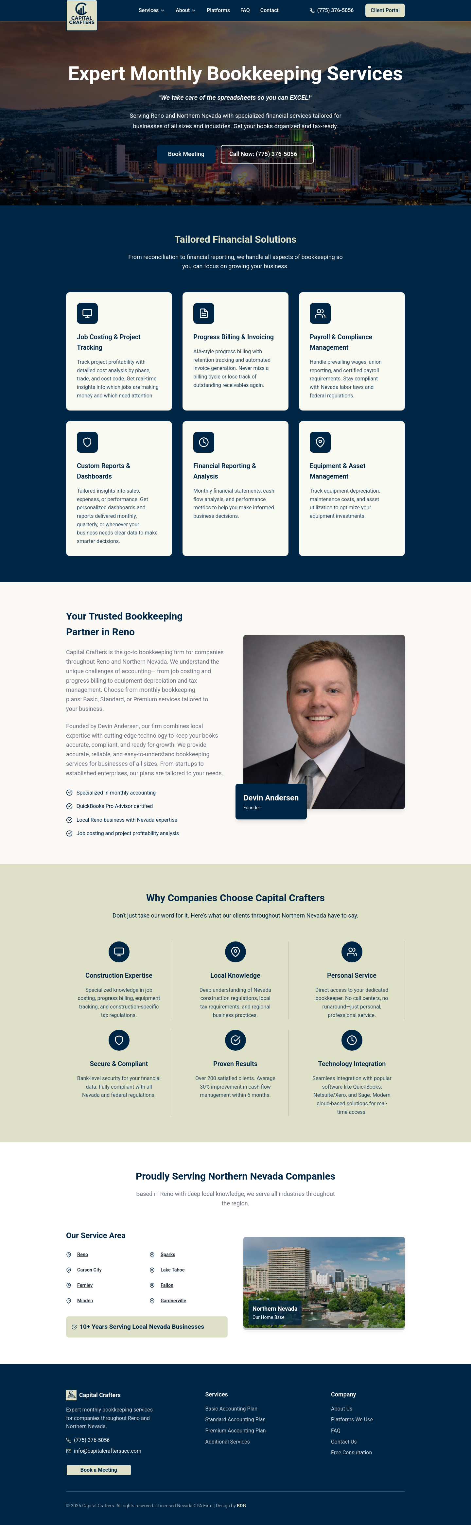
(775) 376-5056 (92, 1440)
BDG (241, 1505)
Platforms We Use (352, 1419)
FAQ (245, 10)
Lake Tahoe (172, 1270)
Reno (82, 1254)
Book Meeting (186, 153)
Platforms (218, 10)
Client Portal (385, 10)
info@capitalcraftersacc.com (107, 1451)
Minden (85, 1301)
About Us (341, 1409)
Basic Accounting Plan (231, 1409)
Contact (269, 10)
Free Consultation (351, 1452)
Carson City (89, 1270)
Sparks (168, 1254)
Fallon (167, 1285)
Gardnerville (173, 1301)
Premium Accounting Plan (235, 1431)
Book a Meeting (98, 1470)
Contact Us (344, 1442)
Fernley (85, 1285)
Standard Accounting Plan (235, 1419)
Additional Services (227, 1442)
